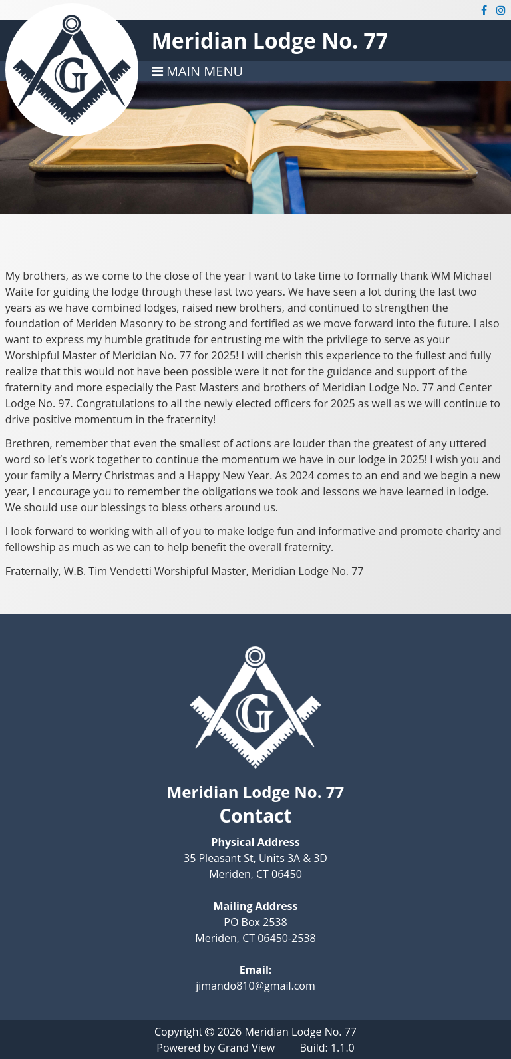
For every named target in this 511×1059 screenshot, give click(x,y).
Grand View (246, 1047)
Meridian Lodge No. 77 (270, 40)
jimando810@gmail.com (255, 985)
